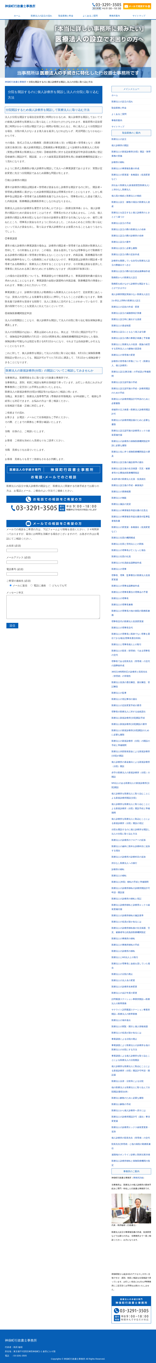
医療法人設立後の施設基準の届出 (128, 462)
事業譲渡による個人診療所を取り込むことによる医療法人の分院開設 (131, 1058)
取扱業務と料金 (65, 16)
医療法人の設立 (119, 139)
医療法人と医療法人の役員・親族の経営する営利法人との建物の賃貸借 (131, 346)
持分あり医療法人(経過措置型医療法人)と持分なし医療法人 (130, 187)
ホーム (17, 16)
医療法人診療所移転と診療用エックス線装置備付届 (131, 907)
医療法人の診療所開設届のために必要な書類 (131, 422)
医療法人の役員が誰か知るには (126, 921)
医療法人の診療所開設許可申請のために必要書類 (131, 401)
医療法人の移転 (119, 875)
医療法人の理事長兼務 (122, 604)
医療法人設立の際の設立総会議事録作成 (131, 271)
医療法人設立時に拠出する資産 (126, 319)
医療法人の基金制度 (121, 325)
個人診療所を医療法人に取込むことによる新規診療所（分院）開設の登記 (131, 821)
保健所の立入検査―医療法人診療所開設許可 (131, 411)
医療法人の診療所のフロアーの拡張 (129, 840)
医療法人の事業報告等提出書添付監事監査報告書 (131, 518)
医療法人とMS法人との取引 (125, 957)
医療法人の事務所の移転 (123, 938)
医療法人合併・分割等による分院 (128, 1081)
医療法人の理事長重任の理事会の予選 (130, 592)
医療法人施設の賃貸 (121, 504)
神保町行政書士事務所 (20, 6)
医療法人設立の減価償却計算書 (126, 313)
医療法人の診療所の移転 (123, 951)
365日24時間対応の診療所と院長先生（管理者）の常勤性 (129, 674)
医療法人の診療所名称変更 (124, 986)
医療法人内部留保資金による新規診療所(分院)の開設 (131, 753)
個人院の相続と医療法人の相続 (126, 196)
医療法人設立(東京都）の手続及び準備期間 (131, 373)
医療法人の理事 (119, 569)
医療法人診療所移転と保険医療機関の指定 (131, 1163)
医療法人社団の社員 (121, 556)
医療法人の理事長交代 (122, 627)
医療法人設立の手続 (121, 223)
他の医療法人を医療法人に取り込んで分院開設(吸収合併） (131, 1089)
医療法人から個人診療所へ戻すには (129, 1110)
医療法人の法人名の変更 (123, 980)
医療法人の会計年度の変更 (124, 993)
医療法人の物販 (119, 498)
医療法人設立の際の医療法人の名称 (129, 229)
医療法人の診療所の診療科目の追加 (129, 857)
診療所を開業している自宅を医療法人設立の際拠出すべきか (131, 262)
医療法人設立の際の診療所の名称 (128, 235)
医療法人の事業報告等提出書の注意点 (130, 510)
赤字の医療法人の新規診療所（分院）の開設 (131, 774)
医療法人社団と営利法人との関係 (128, 544)
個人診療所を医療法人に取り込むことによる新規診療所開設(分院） (131, 795)
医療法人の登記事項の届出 (124, 699)
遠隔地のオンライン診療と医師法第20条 (131, 1154)
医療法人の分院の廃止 (122, 974)
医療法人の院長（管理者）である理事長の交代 (131, 652)
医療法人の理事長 (120, 598)
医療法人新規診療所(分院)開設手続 (128, 718)
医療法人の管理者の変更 (123, 355)
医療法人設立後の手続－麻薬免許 (128, 485)
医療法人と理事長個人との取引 (126, 644)
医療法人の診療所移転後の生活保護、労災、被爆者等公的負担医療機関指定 (131, 930)
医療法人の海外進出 (121, 1020)
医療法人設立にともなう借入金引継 (129, 332)
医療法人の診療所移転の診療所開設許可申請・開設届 (131, 890)
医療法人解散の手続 (121, 1104)
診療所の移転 (118, 162)
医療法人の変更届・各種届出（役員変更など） (131, 176)
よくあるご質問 (90, 16)
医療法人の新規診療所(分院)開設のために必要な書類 (130, 732)
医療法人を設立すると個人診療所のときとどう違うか (131, 214)
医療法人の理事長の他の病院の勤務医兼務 (131, 613)
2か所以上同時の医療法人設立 (126, 300)
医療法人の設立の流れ (41, 16)
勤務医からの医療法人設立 (124, 277)
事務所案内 (114, 16)
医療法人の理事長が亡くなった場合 (129, 550)
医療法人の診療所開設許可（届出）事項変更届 (131, 1118)
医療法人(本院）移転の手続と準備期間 (130, 882)
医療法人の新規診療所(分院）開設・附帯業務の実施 (131, 153)
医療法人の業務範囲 (121, 491)
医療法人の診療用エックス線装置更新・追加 (131, 1129)
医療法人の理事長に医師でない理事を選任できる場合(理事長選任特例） (131, 636)
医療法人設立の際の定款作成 (125, 254)
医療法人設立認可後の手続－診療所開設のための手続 (131, 390)
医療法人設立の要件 (121, 242)
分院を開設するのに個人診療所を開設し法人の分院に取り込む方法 (131, 831)
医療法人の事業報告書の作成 (125, 168)
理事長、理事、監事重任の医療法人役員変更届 (131, 577)
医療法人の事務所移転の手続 (125, 945)
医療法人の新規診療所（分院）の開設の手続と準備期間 (131, 743)
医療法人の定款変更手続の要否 (126, 705)
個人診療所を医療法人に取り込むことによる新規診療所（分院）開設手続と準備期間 (131, 808)
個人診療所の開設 (120, 145)
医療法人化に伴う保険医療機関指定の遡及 (131, 453)
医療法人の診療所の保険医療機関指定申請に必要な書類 (131, 443)
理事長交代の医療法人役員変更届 (128, 621)
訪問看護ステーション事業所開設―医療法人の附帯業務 (131, 1001)
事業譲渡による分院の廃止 (124, 1039)
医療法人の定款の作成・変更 (125, 307)
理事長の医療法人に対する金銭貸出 (129, 711)
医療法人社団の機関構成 (123, 537)
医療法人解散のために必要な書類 (128, 1098)
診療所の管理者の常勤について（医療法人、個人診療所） (131, 363)
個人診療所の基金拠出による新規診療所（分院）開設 (131, 764)
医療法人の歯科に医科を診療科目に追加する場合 (131, 848)
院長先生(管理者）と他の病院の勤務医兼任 (131, 1146)
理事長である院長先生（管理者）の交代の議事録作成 (131, 663)
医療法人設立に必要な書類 (124, 248)
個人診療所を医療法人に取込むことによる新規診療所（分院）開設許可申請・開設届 (131, 1070)
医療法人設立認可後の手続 (124, 382)
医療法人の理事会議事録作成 (125, 586)
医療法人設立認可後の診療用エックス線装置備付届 (131, 432)
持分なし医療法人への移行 (124, 863)
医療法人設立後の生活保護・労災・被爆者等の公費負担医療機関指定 (131, 470)
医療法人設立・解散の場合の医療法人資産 (131, 204)
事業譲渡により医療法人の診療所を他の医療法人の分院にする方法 (131, 1047)
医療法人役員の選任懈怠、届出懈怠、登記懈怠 (131, 684)
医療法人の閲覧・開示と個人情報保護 (130, 1026)
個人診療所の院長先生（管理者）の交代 (131, 1138)
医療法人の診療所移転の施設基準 (128, 915)
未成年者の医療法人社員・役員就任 (129, 479)
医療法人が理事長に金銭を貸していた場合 (131, 965)
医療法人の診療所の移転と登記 (126, 898)
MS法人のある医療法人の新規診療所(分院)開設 (131, 785)
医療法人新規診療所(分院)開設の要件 (129, 724)
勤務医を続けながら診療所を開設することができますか (131, 285)
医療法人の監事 (119, 693)
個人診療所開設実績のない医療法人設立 (131, 294)
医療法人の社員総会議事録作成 (126, 562)
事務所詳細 (138, 1178)
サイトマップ (139, 16)
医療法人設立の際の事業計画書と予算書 (131, 338)
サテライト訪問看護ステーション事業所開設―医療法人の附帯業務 (131, 1011)
